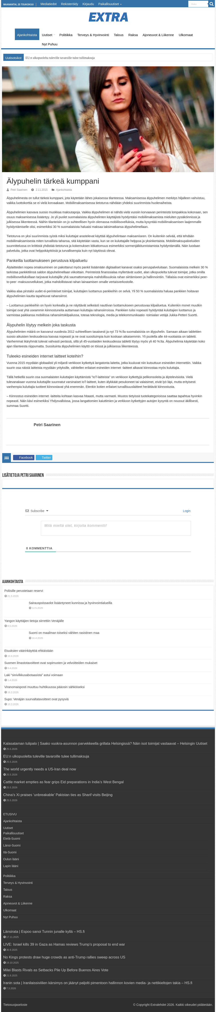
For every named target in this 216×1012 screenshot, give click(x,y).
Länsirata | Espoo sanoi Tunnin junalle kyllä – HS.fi (44, 931)
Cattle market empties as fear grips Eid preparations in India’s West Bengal (63, 782)
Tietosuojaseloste (15, 1004)
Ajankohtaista (27, 35)
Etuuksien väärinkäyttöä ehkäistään (28, 650)
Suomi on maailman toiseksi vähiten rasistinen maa (64, 633)
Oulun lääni (11, 859)
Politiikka (66, 35)
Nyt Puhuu (49, 44)
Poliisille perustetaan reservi (23, 591)
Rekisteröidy (69, 4)
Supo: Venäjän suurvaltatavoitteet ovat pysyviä (36, 699)
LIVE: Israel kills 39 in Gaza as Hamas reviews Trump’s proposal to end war (64, 944)
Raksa (133, 35)
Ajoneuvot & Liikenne (158, 35)
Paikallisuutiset (108, 4)
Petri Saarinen (19, 189)
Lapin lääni (10, 866)
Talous (118, 35)
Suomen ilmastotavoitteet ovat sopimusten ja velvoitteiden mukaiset (50, 663)
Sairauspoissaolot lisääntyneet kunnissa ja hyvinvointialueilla (70, 603)
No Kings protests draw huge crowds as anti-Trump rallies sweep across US (64, 957)
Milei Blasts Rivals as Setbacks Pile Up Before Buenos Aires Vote (55, 970)
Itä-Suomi (10, 852)
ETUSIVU (9, 34)
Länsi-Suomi (12, 845)
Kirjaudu (88, 4)
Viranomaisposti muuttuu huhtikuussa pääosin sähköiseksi (44, 687)
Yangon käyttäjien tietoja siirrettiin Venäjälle (34, 621)
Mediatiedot (49, 4)
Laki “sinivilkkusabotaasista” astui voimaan (33, 675)
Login (186, 511)
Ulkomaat (186, 35)
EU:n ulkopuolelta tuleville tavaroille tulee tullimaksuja (60, 58)
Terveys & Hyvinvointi (93, 35)
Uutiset (47, 35)
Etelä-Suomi (11, 838)
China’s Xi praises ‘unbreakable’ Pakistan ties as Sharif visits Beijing (58, 795)
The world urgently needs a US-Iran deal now (39, 769)
